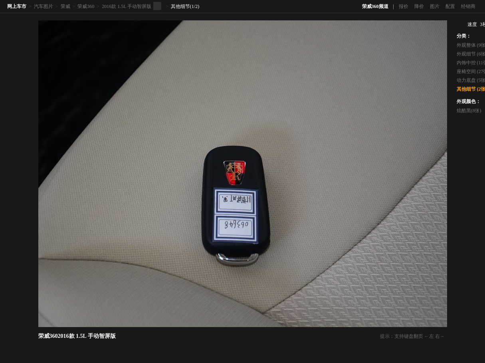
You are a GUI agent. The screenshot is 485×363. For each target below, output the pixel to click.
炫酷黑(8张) (469, 110)
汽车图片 (43, 6)
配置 (450, 6)
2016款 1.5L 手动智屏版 (126, 6)
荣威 (65, 6)
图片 (434, 6)
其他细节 (180, 6)
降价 (419, 6)
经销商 (468, 6)
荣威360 (85, 6)
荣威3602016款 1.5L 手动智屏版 (77, 336)
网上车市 (16, 6)
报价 (403, 6)
